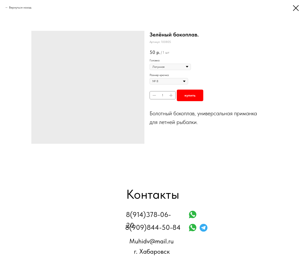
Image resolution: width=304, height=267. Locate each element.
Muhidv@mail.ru (151, 241)
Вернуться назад (20, 7)
